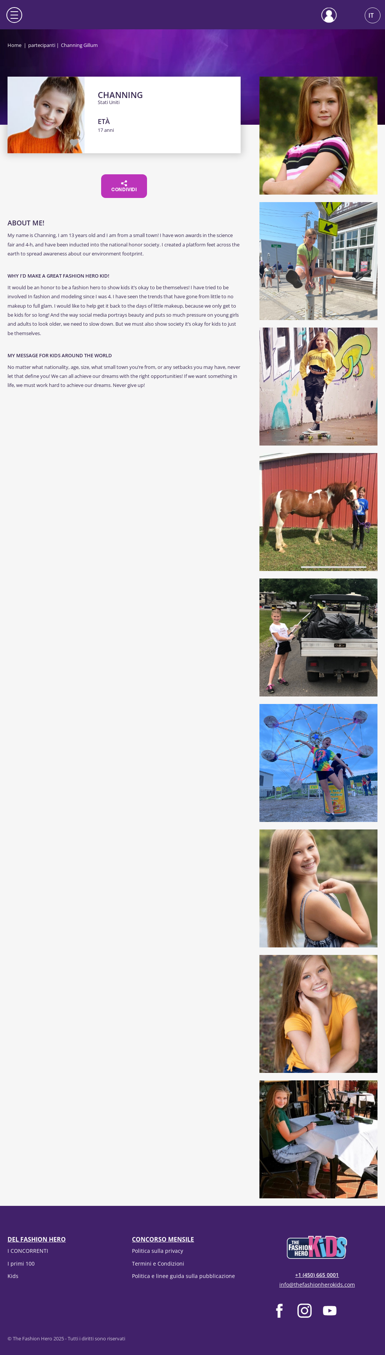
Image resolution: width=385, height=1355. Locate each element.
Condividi (124, 186)
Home (14, 45)
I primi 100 (21, 1263)
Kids (13, 1275)
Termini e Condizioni (158, 1263)
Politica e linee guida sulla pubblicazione (183, 1275)
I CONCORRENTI (28, 1250)
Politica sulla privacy (157, 1250)
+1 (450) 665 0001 (317, 1274)
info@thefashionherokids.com (317, 1284)
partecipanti (41, 45)
